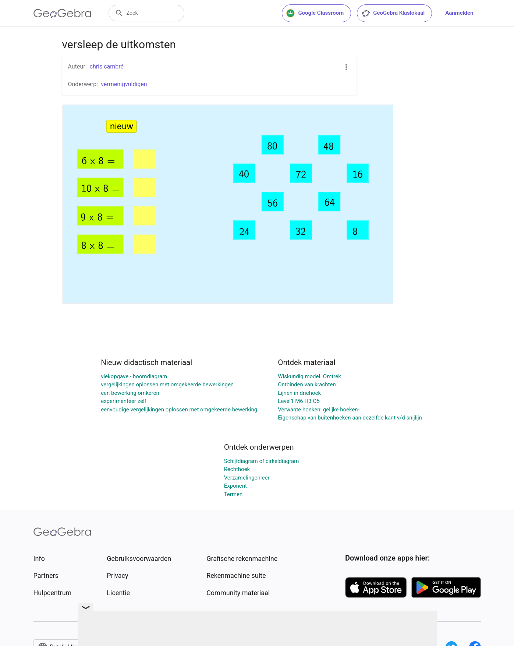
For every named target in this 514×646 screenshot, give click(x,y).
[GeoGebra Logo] (62, 13)
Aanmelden (459, 13)
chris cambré (107, 66)
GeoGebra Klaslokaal (393, 13)
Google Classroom (315, 13)
